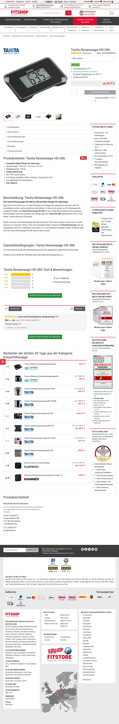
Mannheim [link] (31, 639)
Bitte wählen (77, 60)
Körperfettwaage (41, 38)
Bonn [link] (7, 629)
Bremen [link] (30, 629)
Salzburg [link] (33, 664)
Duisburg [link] (32, 632)
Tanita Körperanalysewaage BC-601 (39, 452)
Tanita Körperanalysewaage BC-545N (39, 390)
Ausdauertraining (13, 22)
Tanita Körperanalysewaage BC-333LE (40, 440)
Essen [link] (7, 634)
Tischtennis (87, 632)
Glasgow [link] (16, 655)
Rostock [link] (8, 644)
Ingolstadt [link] (16, 637)
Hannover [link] (8, 637)
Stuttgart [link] (33, 644)
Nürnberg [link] (22, 642)
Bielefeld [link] (27, 627)
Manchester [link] (31, 655)
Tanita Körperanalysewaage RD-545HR (40, 403)
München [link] (8, 642)
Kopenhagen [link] (10, 699)
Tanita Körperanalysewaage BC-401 (39, 415)
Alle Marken (87, 680)
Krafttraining (30, 22)
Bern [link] (11, 681)
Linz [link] (27, 664)
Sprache (98, 1)
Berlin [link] (21, 627)
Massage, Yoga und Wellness (85, 23)
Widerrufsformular (51, 624)
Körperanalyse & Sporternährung (22, 38)
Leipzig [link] (18, 639)
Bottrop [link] (12, 629)
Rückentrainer (88, 666)
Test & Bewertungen (15, 143)
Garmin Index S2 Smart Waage (37, 465)
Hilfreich (9, 329)
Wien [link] (7, 666)
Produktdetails (13, 129)
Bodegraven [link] (19, 672)
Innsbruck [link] (13, 664)
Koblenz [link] (8, 639)
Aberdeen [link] (8, 653)
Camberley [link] (31, 653)
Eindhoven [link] (9, 675)
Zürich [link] (24, 681)
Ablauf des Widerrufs (64, 625)
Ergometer (86, 618)
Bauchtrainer (87, 664)
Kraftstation (87, 627)
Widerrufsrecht (65, 621)
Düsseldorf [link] (24, 632)
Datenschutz (65, 615)
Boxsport (86, 644)
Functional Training (90, 661)
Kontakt (34, 1)
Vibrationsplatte (88, 675)
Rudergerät (87, 624)
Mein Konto (108, 1)
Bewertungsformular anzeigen (44, 297)
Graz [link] (7, 664)
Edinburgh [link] (9, 655)
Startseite (6, 38)
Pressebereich (65, 637)
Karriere (27, 1)
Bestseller (11, 148)
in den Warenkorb (100, 94)
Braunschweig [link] (21, 629)
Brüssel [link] (16, 687)
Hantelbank (87, 635)
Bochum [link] (34, 627)
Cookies (47, 618)
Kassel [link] (31, 637)
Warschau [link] (9, 705)
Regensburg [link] (31, 642)
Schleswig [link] (25, 644)
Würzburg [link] (17, 647)
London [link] (23, 655)
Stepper (85, 655)
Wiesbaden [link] (9, 647)
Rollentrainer (87, 652)
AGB (46, 615)
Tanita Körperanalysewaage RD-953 (39, 427)
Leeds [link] (15, 653)
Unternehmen (10, 1)
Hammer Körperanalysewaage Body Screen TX (43, 477)
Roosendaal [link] (18, 675)
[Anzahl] (78, 94)
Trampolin (86, 629)
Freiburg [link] (21, 634)
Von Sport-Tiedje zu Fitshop (15, 577)
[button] (7, 82)
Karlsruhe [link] (24, 637)
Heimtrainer (87, 649)
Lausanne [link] (17, 681)
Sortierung (14, 310)
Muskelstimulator (89, 672)
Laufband (86, 621)
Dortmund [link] (9, 632)
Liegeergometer (88, 647)
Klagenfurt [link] (21, 664)
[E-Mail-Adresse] (14, 550)
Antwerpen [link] (9, 687)
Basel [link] (7, 681)
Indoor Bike (87, 638)
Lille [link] (6, 693)
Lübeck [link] (24, 639)
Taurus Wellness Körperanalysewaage (40, 366)
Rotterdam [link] (27, 675)
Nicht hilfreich (21, 329)
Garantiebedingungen (16, 138)
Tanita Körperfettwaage (57, 38)
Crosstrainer (87, 615)
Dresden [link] (16, 632)
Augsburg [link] (15, 627)
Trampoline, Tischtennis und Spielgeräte (55, 23)
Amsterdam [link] (9, 672)
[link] (94, 186)
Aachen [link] (8, 627)
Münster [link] (16, 642)
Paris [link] (11, 693)
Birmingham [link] (22, 653)
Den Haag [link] (27, 672)
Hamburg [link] (28, 634)
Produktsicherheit (14, 153)
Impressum (20, 1)
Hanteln (85, 641)
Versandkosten (49, 621)
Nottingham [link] (9, 658)
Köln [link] (13, 639)
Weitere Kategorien (107, 23)
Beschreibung (13, 134)
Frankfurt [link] (13, 634)
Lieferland (88, 1)
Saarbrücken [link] (16, 644)
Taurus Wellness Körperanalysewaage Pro (41, 378)
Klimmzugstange (89, 669)
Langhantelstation (89, 658)
